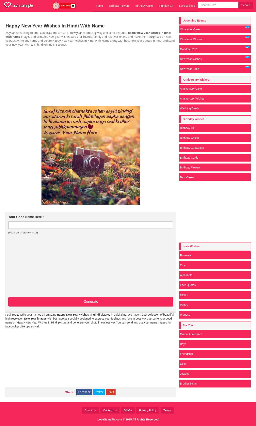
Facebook (84, 392)
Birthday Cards (189, 157)
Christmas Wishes (215, 38)
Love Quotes (188, 285)
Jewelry (184, 373)
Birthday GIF (188, 128)
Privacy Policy (147, 410)
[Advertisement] (91, 76)
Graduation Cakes (191, 334)
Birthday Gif (166, 5)
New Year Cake (215, 68)
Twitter (99, 392)
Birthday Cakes (189, 137)
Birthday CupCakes (192, 147)
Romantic (186, 255)
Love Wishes (187, 5)
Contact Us (110, 410)
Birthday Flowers (119, 5)
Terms (167, 410)
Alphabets (186, 275)
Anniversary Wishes (192, 98)
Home (99, 5)
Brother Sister (188, 383)
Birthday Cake (144, 5)
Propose (185, 314)
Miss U (184, 294)
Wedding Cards (189, 108)
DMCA (128, 410)
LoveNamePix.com (109, 419)
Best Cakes (187, 177)
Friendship (186, 353)
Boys (183, 344)
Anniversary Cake (191, 88)
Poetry (184, 304)
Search (245, 5)
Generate (90, 302)
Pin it (111, 392)
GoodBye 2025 (215, 48)
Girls (183, 363)
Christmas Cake (215, 28)
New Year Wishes (215, 58)
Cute (183, 265)
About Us (90, 410)
